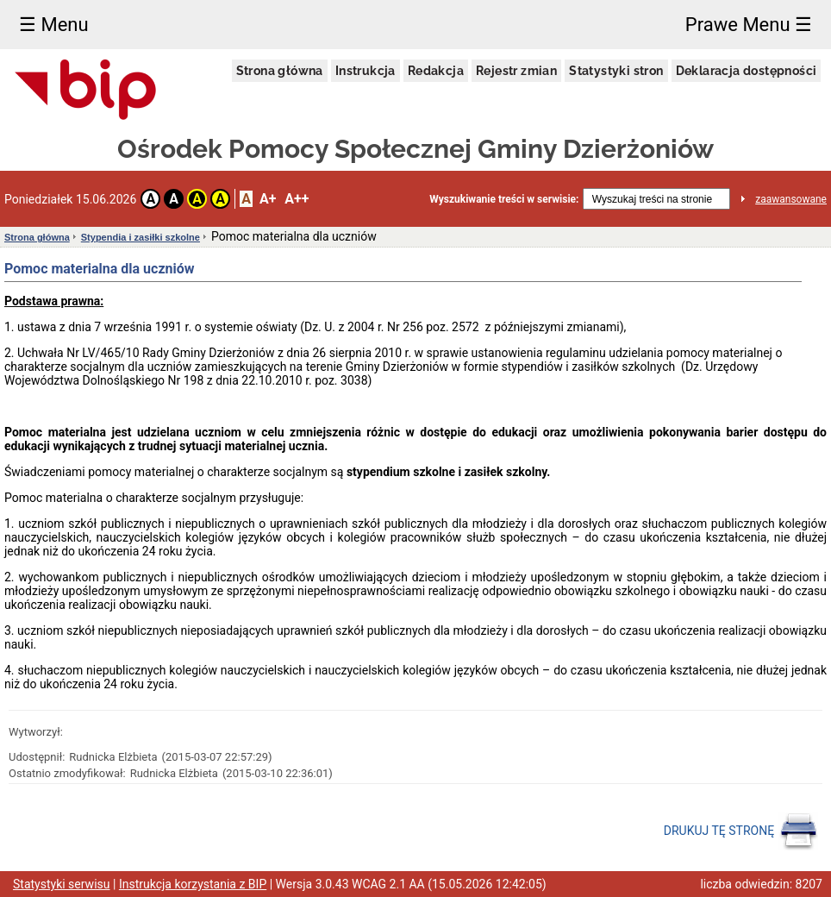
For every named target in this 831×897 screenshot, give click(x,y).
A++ (296, 199)
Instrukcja (365, 71)
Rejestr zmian (516, 71)
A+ (267, 199)
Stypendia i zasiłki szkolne (140, 237)
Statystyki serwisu (61, 884)
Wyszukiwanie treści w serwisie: (503, 199)
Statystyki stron (616, 71)
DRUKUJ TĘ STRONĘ (741, 831)
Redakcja (436, 71)
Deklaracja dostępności (746, 71)
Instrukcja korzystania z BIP (192, 884)
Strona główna (279, 71)
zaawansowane (791, 199)
